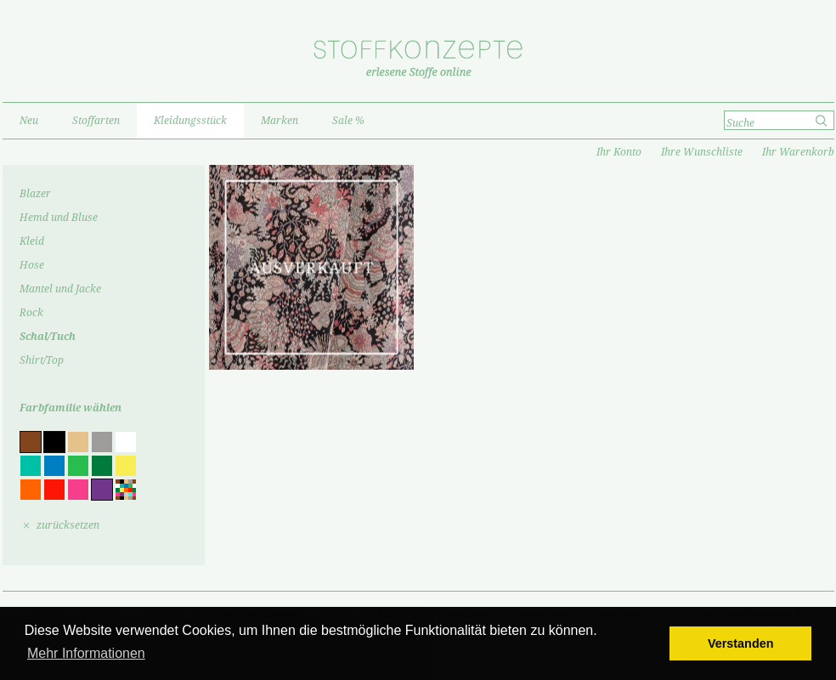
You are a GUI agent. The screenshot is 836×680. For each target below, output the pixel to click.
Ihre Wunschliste (702, 152)
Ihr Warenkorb (798, 152)
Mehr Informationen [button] (86, 653)
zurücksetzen (68, 525)
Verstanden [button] (741, 643)
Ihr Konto (618, 152)
